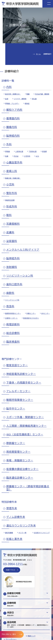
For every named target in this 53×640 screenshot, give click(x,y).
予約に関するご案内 (9, 634)
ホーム (38, 54)
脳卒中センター (15, 408)
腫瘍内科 (11, 127)
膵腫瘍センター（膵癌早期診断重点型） (27, 488)
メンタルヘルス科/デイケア (22, 249)
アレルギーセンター (18, 391)
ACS (37, 156)
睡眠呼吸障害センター (19, 400)
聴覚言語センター (17, 365)
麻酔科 (10, 293)
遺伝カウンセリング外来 (21, 525)
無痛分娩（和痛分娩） (13, 178)
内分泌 (16, 156)
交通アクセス (10, 570)
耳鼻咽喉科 (13, 223)
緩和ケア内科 (14, 109)
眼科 (9, 215)
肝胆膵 (44, 151)
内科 (9, 87)
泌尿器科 (11, 241)
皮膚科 (10, 232)
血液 (6, 99)
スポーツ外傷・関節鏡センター (25, 417)
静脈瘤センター (15, 443)
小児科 (10, 184)
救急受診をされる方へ (31, 318)
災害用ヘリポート (11, 318)
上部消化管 (19, 151)
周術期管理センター (18, 451)
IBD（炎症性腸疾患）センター (24, 434)
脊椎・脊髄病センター (19, 460)
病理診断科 (13, 324)
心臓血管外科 (14, 162)
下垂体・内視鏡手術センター (23, 382)
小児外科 (27, 156)
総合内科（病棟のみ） (13, 94)
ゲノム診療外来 (15, 517)
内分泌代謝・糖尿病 (42, 94)
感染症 (27, 103)
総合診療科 (13, 333)
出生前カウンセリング (42, 533)
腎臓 (27, 94)
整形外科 (11, 193)
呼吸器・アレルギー (12, 103)
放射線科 (11, 267)
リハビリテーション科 (19, 275)
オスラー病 (22, 533)
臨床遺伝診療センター (19, 477)
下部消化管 (33, 151)
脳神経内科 (13, 135)
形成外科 (11, 206)
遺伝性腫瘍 (9, 533)
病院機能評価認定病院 (24, 582)
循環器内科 (13, 118)
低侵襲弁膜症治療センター (22, 469)
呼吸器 (7, 151)
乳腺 (6, 156)
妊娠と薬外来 (14, 539)
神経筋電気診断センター (21, 374)
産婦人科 (11, 171)
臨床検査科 (13, 341)
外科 (9, 144)
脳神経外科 (13, 258)
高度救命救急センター (13, 313)
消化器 (34, 99)
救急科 (10, 306)
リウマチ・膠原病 (20, 99)
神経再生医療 (10, 200)
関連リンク (32, 636)
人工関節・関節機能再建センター (26, 425)
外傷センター (31, 313)
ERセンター (45, 313)
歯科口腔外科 (14, 284)
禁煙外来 (11, 508)
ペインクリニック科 (12, 300)
